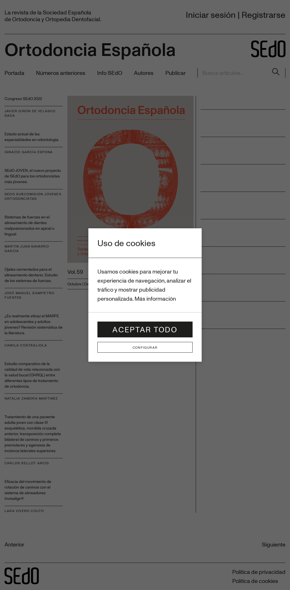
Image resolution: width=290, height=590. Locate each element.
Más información (155, 298)
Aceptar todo (144, 329)
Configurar (145, 347)
